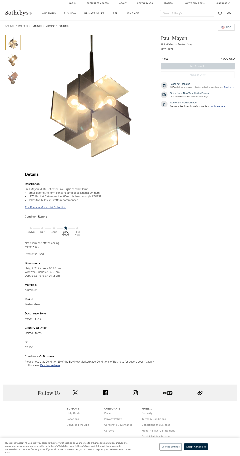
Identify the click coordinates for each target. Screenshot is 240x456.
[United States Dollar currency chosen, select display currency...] (226, 27)
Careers (109, 430)
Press (107, 413)
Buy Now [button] (70, 13)
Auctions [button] (49, 13)
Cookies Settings (171, 446)
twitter (75, 392)
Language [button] (221, 3)
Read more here (50, 365)
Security (147, 413)
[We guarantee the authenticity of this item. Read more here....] (217, 105)
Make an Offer (198, 74)
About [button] (123, 3)
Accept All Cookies (196, 446)
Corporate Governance (118, 425)
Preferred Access (98, 3)
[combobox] (187, 13)
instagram (135, 392)
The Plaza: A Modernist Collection (45, 207)
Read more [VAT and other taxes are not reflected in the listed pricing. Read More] (229, 87)
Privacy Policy (113, 419)
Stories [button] (168, 3)
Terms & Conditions (154, 419)
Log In (72, 3)
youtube (167, 393)
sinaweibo (200, 393)
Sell (116, 13)
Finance (133, 13)
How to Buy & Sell (194, 3)
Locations (73, 419)
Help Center (74, 413)
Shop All (9, 25)
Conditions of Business (156, 425)
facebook (105, 392)
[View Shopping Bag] (229, 13)
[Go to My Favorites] (220, 13)
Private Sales (94, 13)
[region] (120, 447)
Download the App (78, 425)
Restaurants (145, 3)
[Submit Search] (210, 13)
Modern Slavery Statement (158, 430)
